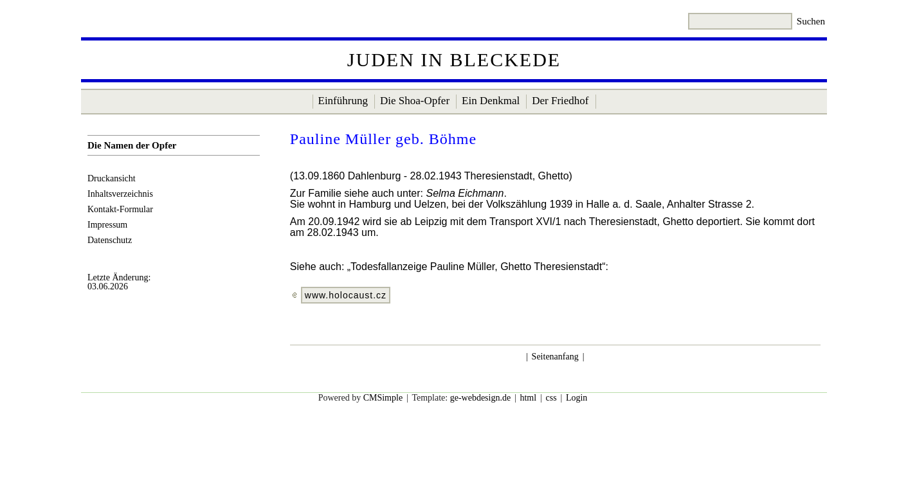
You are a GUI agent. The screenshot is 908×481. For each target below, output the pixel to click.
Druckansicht (111, 178)
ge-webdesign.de (480, 398)
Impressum (107, 225)
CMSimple (383, 398)
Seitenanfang (555, 356)
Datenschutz (109, 240)
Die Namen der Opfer (131, 145)
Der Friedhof (560, 101)
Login (576, 398)
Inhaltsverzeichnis (120, 194)
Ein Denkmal (491, 101)
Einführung (343, 101)
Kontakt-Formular (120, 209)
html (528, 398)
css (550, 398)
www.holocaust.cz (345, 295)
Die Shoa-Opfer (414, 101)
